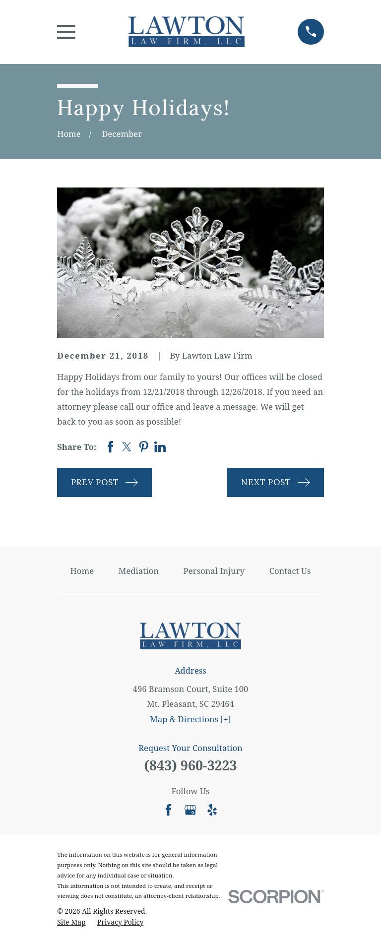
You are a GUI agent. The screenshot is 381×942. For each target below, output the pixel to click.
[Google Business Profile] (190, 810)
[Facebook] (168, 810)
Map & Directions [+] (190, 719)
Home (82, 570)
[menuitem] (71, 922)
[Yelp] (212, 810)
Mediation (139, 570)
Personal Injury (214, 570)
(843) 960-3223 (190, 765)
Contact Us (290, 570)
